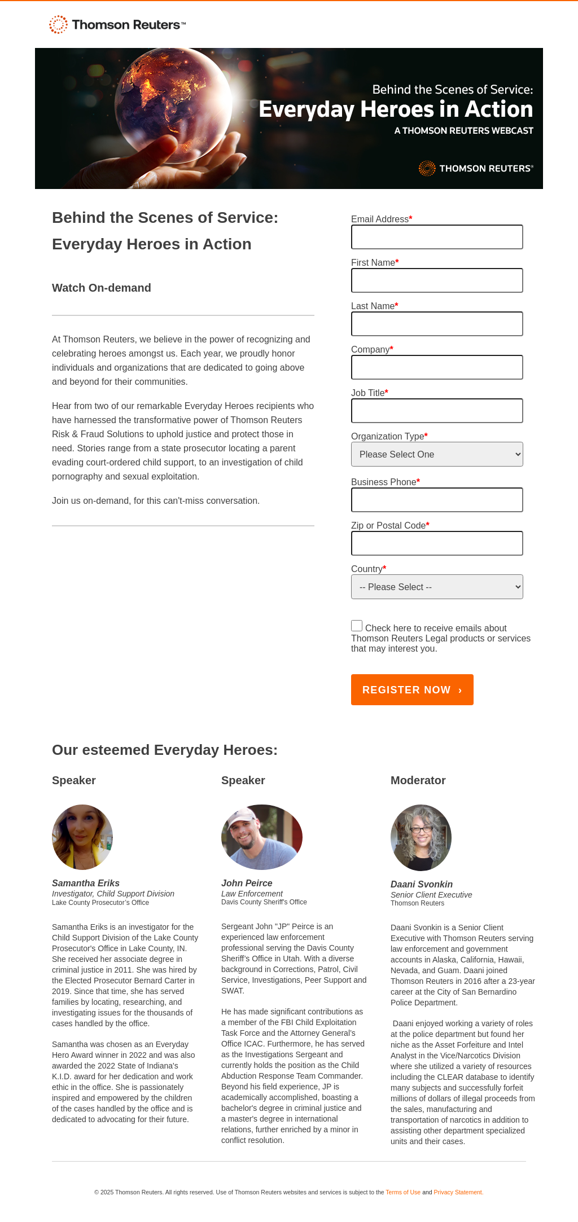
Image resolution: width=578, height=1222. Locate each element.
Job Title (369, 393)
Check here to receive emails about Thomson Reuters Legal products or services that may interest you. (441, 638)
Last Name (375, 306)
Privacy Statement (458, 1192)
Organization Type (389, 436)
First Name (375, 262)
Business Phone (385, 482)
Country (368, 569)
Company (372, 349)
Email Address (382, 219)
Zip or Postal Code (390, 525)
